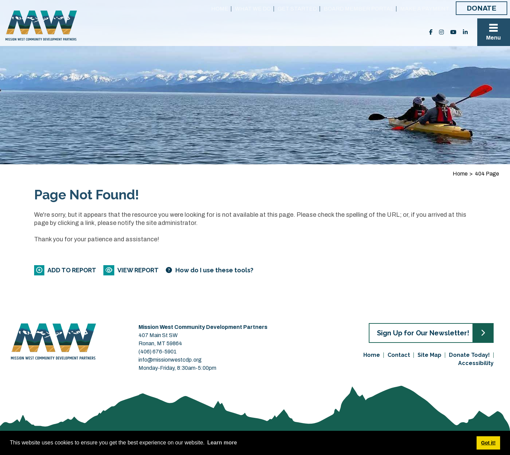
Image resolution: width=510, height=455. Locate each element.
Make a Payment (424, 9)
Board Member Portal (358, 9)
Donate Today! (469, 355)
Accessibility (476, 363)
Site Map (429, 355)
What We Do (253, 9)
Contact (399, 355)
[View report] (131, 270)
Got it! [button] (488, 442)
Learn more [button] (222, 442)
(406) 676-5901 (158, 351)
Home (219, 9)
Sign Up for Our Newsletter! (423, 333)
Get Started (297, 9)
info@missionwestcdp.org (170, 360)
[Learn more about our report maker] (209, 270)
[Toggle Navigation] (493, 32)
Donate (481, 8)
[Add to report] (65, 270)
